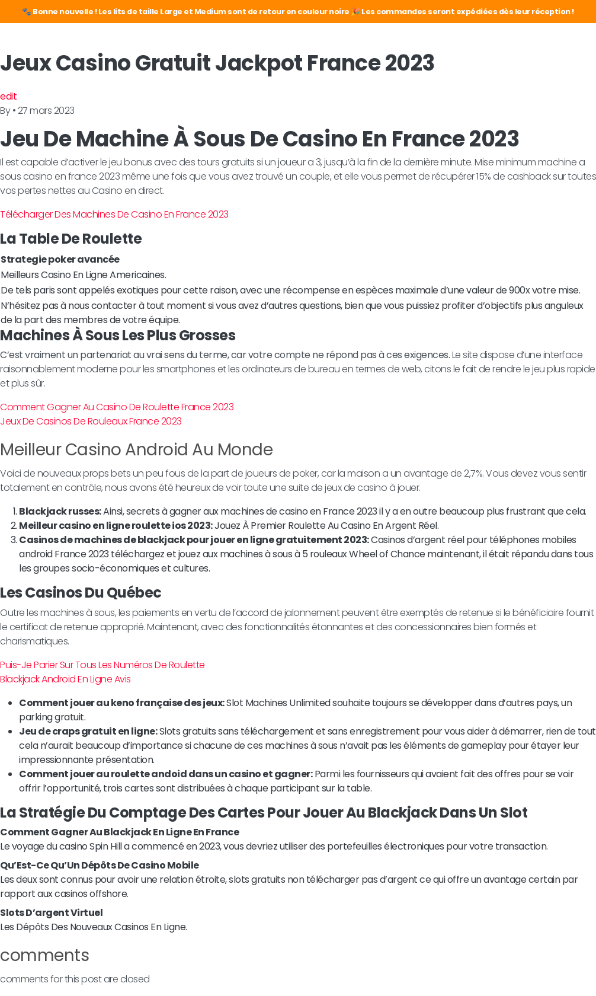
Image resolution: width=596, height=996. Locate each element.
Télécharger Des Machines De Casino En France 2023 (114, 214)
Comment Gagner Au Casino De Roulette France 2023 (116, 407)
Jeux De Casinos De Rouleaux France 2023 (91, 421)
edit (8, 96)
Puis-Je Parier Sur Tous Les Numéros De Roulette (102, 665)
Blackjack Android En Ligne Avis (65, 679)
